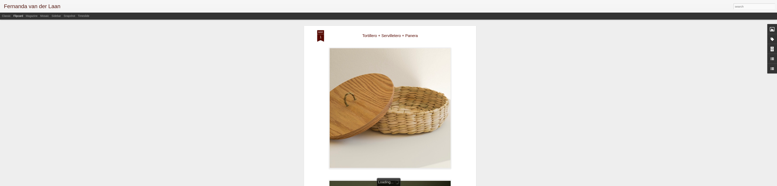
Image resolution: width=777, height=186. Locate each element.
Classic (6, 15)
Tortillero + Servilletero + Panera (390, 36)
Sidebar (56, 15)
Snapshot (69, 15)
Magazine (32, 15)
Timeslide (83, 15)
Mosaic (44, 15)
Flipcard (18, 15)
